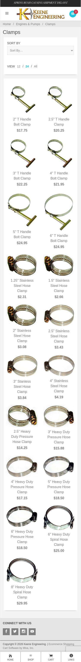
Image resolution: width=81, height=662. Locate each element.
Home (7, 24)
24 (27, 66)
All (35, 66)
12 (19, 66)
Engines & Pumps (28, 24)
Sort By (13, 43)
